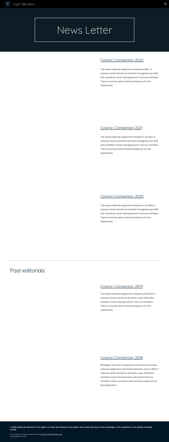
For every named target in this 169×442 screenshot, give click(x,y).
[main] (84, 30)
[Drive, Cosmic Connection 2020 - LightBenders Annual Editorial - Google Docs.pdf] (52, 223)
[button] (165, 4)
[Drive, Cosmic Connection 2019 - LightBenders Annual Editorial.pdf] (52, 314)
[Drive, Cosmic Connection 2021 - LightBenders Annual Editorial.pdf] (52, 153)
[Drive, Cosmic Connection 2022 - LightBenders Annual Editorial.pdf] (52, 85)
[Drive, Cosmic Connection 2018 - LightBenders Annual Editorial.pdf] (52, 386)
